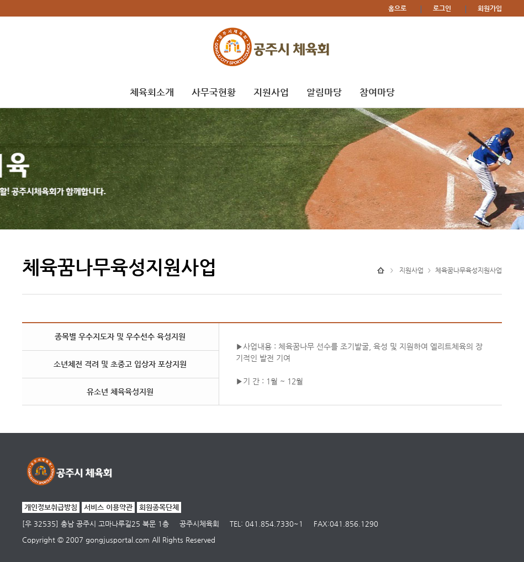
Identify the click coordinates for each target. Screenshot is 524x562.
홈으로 (397, 8)
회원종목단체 (159, 507)
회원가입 (490, 8)
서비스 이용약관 (108, 507)
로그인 (442, 8)
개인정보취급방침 (50, 507)
